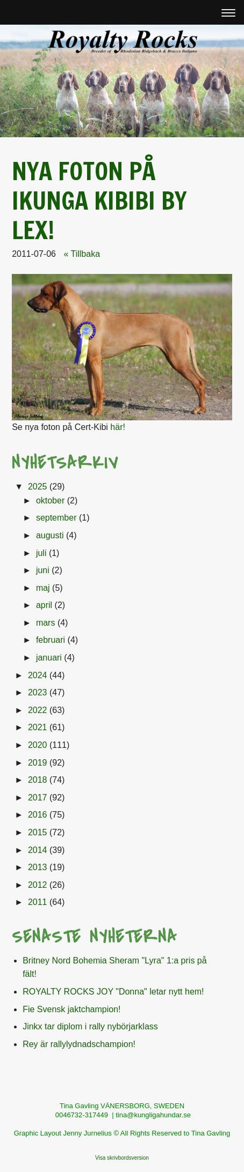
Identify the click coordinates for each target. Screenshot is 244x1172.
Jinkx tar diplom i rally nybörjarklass (90, 1026)
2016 (37, 814)
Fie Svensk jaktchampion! (71, 1009)
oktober (50, 500)
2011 (37, 902)
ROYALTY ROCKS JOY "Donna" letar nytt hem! (113, 991)
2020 (37, 745)
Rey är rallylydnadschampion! (79, 1044)
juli (41, 553)
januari (49, 657)
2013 (37, 867)
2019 (37, 762)
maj (43, 587)
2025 (37, 486)
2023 (37, 692)
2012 (37, 884)
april (44, 605)
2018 (37, 779)
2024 (37, 675)
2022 (37, 710)
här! (117, 427)
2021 (37, 727)
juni (42, 570)
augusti (50, 535)
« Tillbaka (81, 253)
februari (50, 639)
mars (45, 622)
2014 (37, 850)
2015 (37, 832)
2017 (37, 797)
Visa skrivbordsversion (122, 1158)
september (56, 517)
